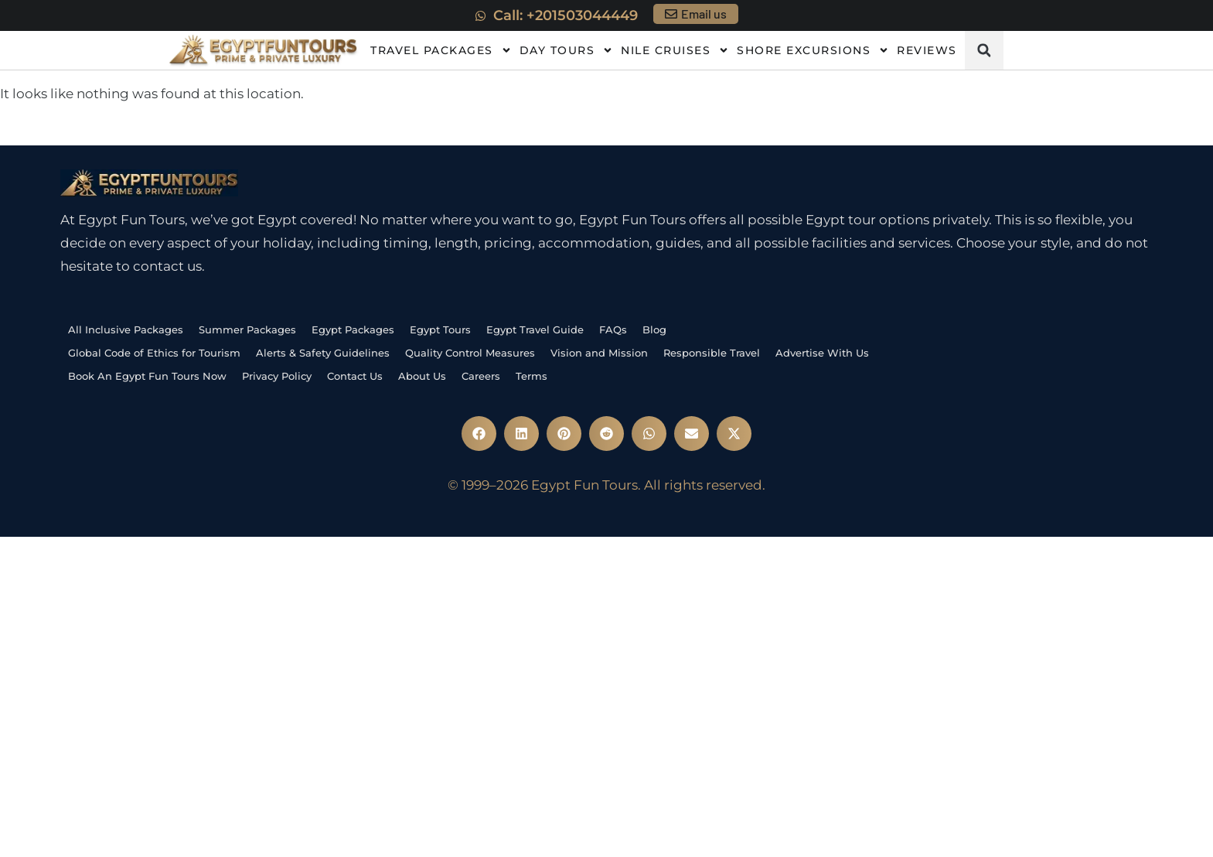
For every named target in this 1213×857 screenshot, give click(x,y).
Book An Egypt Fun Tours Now (147, 376)
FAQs (613, 329)
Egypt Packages (353, 329)
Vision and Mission (599, 353)
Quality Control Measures (470, 353)
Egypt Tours (440, 329)
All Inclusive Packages (125, 329)
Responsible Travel (711, 353)
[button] (984, 50)
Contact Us (355, 376)
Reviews (927, 50)
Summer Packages (247, 329)
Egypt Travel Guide (535, 329)
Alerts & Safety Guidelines (323, 353)
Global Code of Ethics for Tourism (154, 353)
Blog (654, 329)
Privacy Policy (277, 376)
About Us (422, 376)
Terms (531, 376)
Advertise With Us (822, 353)
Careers (481, 376)
